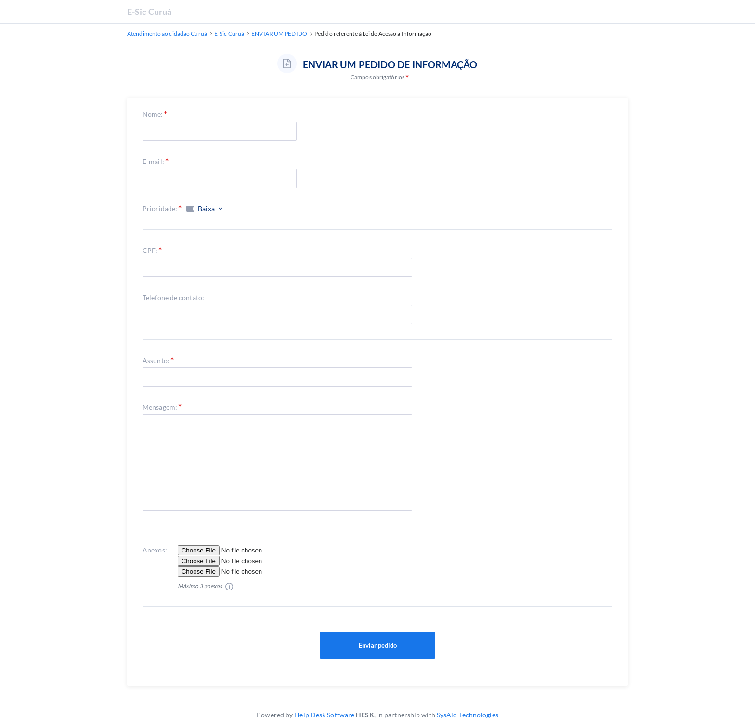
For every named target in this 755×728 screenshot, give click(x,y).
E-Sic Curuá (149, 11)
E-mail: (153, 161)
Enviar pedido (377, 645)
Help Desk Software (324, 715)
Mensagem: (160, 407)
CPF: (150, 250)
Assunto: (156, 360)
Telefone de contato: (173, 297)
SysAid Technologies (467, 715)
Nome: (153, 114)
